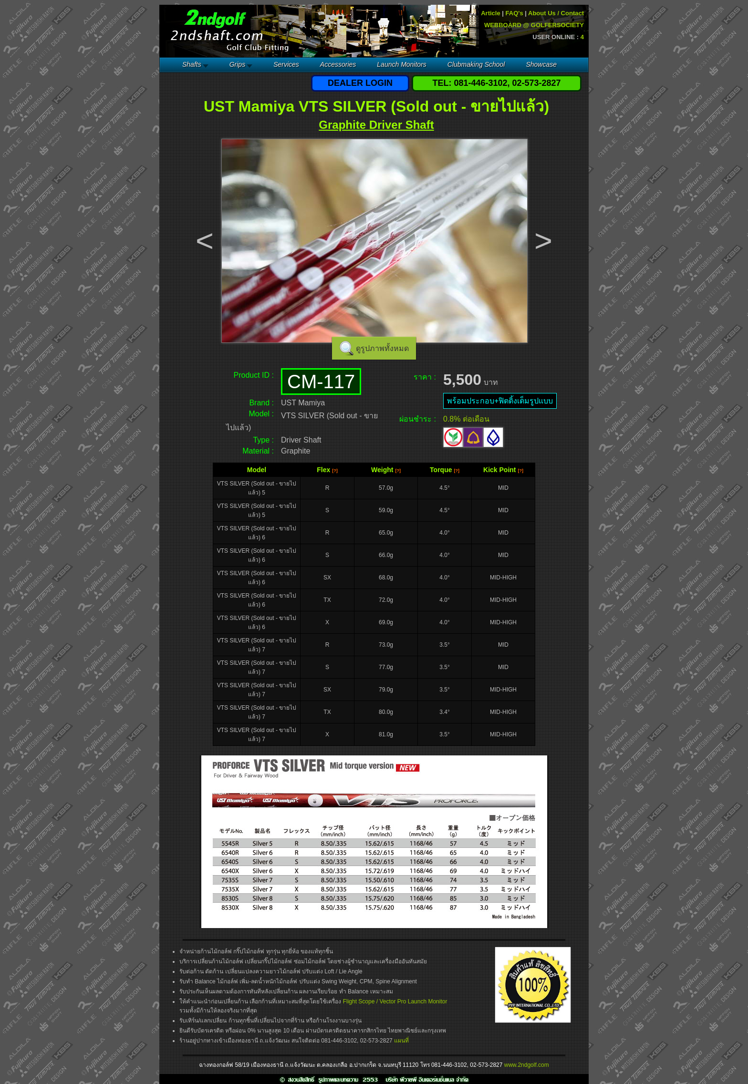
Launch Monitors (401, 64)
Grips (237, 64)
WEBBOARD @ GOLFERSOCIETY (534, 25)
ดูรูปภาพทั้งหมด (382, 348)
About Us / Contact (556, 13)
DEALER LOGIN (360, 83)
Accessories (338, 64)
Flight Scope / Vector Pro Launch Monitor (395, 1001)
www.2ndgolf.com (526, 1065)
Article (490, 13)
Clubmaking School (476, 64)
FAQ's (514, 13)
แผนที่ (401, 1040)
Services (286, 64)
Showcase (541, 64)
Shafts (191, 64)
